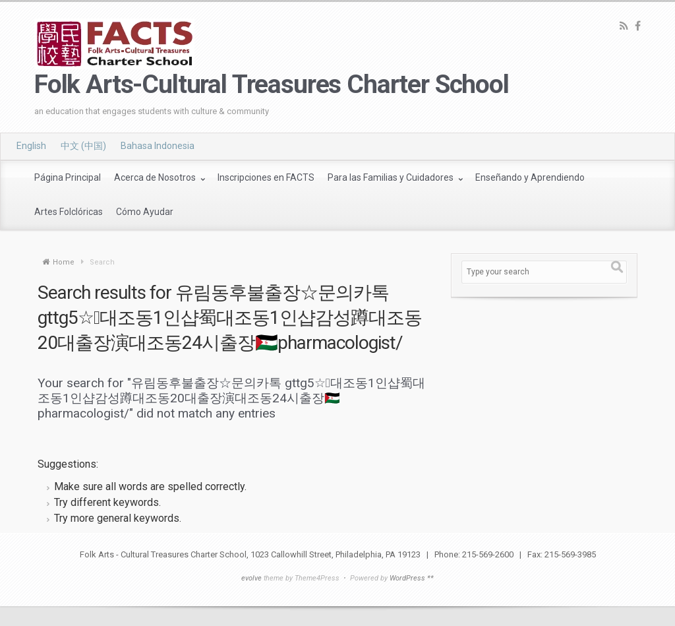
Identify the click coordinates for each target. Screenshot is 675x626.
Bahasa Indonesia (157, 146)
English (31, 146)
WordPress (407, 578)
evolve (251, 578)
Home (63, 262)
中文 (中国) (83, 146)
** (430, 578)
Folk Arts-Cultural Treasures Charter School (271, 84)
